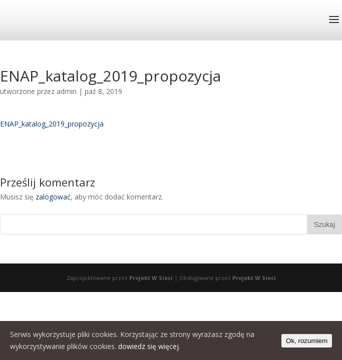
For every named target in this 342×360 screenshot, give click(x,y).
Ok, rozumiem (306, 340)
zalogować (53, 197)
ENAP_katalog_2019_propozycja (52, 123)
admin (67, 91)
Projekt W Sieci (151, 278)
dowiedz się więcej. (149, 346)
